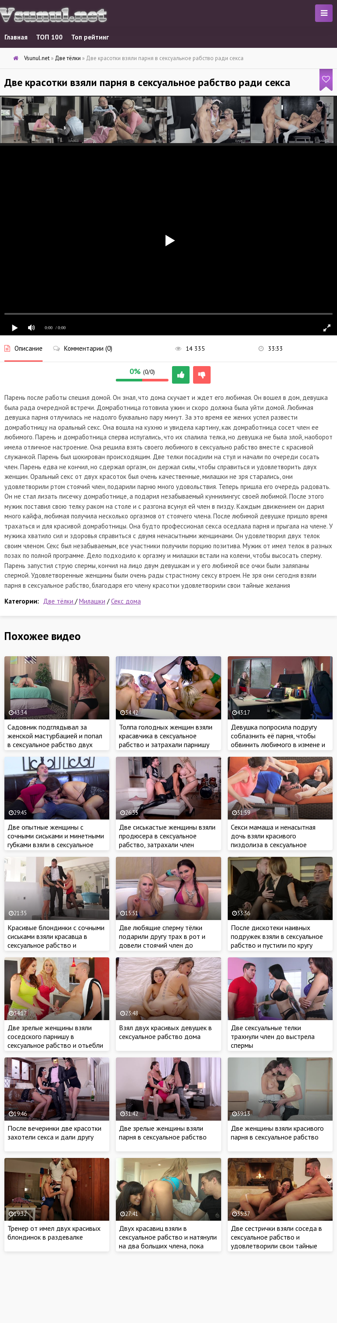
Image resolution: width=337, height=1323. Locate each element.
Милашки (92, 601)
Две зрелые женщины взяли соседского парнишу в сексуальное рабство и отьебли (55, 1036)
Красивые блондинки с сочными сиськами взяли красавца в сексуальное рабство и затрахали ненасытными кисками (55, 945)
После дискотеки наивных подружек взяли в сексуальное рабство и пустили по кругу (277, 936)
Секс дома (126, 601)
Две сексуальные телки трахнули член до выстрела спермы (273, 1036)
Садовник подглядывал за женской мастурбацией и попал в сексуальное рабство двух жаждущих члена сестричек (54, 740)
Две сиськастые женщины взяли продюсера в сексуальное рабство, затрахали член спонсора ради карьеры (167, 840)
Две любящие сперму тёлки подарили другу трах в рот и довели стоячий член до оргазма (162, 940)
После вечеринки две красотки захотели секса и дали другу (54, 1132)
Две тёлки (59, 601)
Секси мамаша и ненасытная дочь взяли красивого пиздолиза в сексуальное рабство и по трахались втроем (279, 840)
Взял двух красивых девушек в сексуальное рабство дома (165, 1032)
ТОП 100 (49, 37)
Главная (16, 37)
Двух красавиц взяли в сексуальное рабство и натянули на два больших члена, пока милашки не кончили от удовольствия (168, 1246)
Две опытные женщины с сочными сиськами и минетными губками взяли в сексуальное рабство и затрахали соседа (55, 840)
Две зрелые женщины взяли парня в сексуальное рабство (163, 1132)
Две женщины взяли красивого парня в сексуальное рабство (277, 1132)
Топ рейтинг (90, 37)
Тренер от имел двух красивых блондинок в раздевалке (53, 1232)
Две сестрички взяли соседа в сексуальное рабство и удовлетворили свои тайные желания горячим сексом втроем (280, 1241)
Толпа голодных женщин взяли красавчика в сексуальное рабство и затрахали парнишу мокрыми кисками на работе (165, 740)
